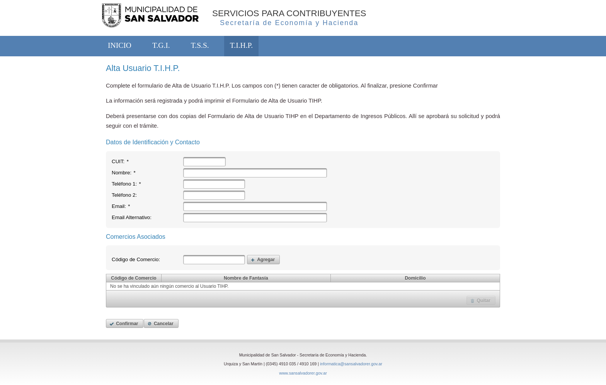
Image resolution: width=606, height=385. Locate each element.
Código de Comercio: (136, 259)
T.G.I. (161, 45)
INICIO (119, 45)
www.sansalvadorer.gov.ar (303, 373)
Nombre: (124, 172)
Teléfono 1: (126, 183)
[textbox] (204, 161)
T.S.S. (200, 45)
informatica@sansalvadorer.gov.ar (351, 363)
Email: (121, 206)
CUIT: (120, 161)
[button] (263, 259)
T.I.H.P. (241, 45)
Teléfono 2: (124, 195)
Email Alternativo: (132, 217)
